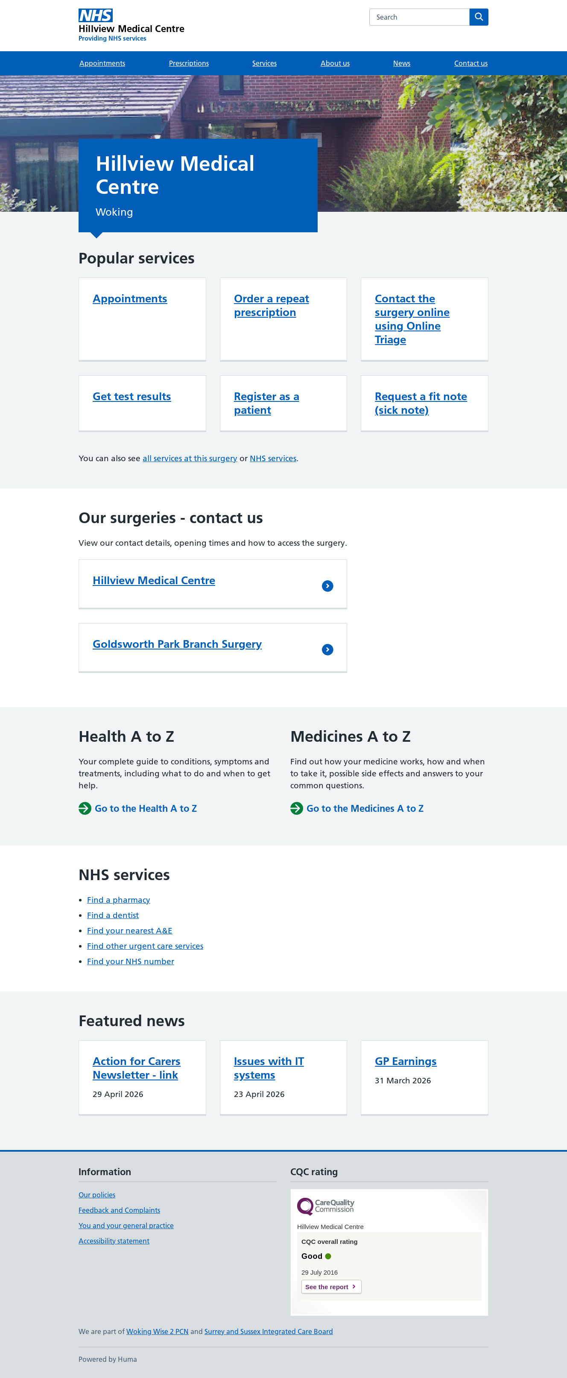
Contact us (471, 63)
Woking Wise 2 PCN (157, 1331)
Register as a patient (266, 403)
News (401, 63)
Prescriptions (189, 63)
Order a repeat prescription (271, 305)
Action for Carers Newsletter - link (137, 1068)
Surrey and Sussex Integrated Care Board (269, 1331)
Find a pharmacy (118, 900)
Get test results (132, 396)
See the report (326, 1286)
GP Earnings (406, 1061)
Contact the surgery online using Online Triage (412, 319)
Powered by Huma (108, 1359)
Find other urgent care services (145, 946)
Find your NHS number (130, 961)
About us (335, 63)
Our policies (97, 1195)
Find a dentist (113, 915)
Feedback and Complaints (119, 1210)
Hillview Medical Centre (154, 580)
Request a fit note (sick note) (421, 403)
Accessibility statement (114, 1241)
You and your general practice (126, 1225)
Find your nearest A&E (129, 931)
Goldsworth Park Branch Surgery (177, 644)
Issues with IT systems (269, 1068)
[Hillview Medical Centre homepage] (132, 26)
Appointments (102, 63)
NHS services (273, 458)
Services (264, 63)
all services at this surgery (190, 458)
